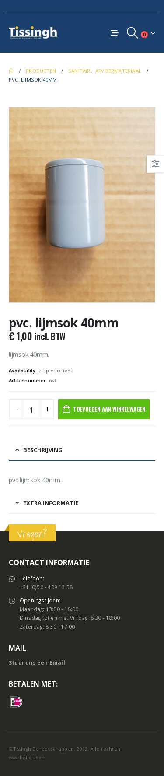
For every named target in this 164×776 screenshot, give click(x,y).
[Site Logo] (33, 32)
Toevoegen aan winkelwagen (109, 409)
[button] (133, 33)
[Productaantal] (31, 409)
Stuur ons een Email (37, 662)
